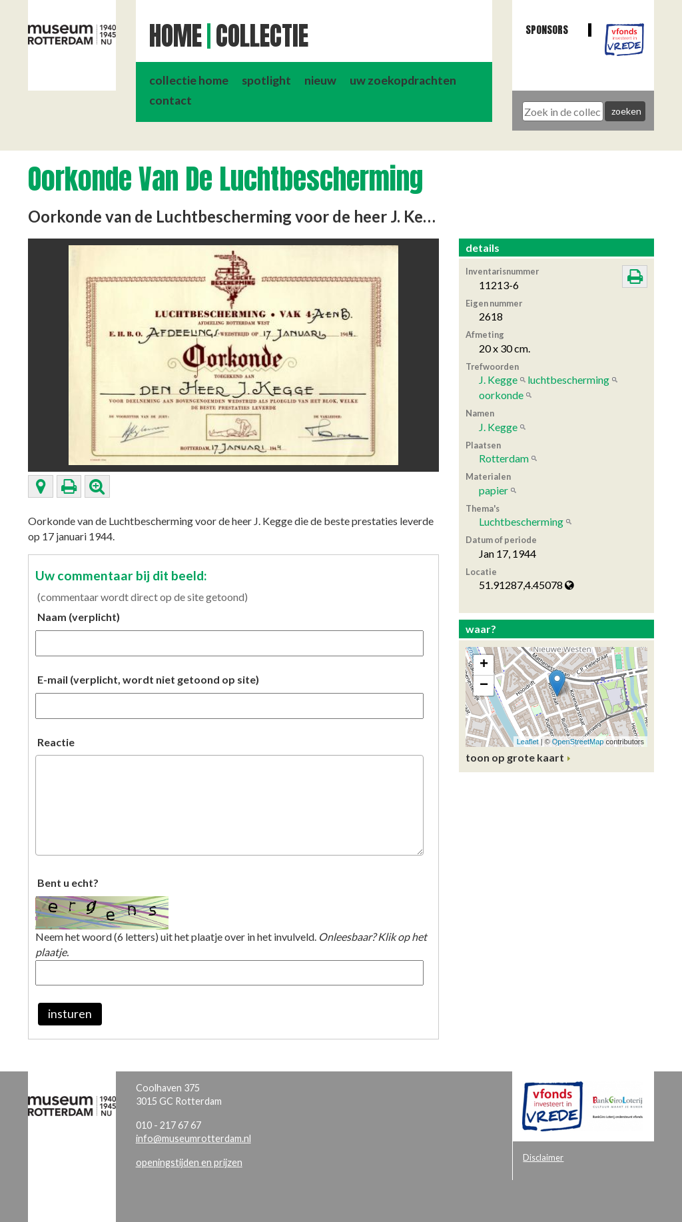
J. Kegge (498, 379)
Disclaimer (543, 1157)
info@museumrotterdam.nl (193, 1138)
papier (493, 490)
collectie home (188, 80)
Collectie (262, 36)
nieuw (320, 80)
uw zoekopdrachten (403, 80)
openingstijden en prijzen (189, 1162)
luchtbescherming (568, 379)
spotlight (266, 80)
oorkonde (501, 394)
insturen (70, 1014)
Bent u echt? (68, 882)
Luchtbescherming (521, 521)
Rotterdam (504, 458)
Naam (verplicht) (78, 616)
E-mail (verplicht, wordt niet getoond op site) (148, 679)
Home (175, 36)
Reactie (56, 742)
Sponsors (546, 29)
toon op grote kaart (515, 757)
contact (170, 100)
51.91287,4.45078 (526, 584)
